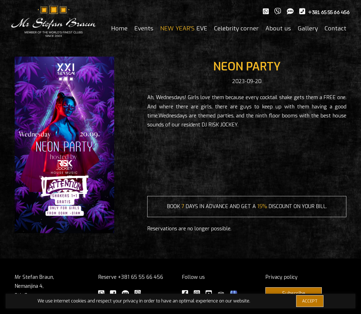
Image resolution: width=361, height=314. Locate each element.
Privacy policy (281, 277)
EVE (183, 28)
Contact (335, 28)
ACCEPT (310, 301)
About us (278, 28)
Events (143, 28)
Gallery (308, 28)
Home (119, 28)
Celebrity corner (236, 28)
